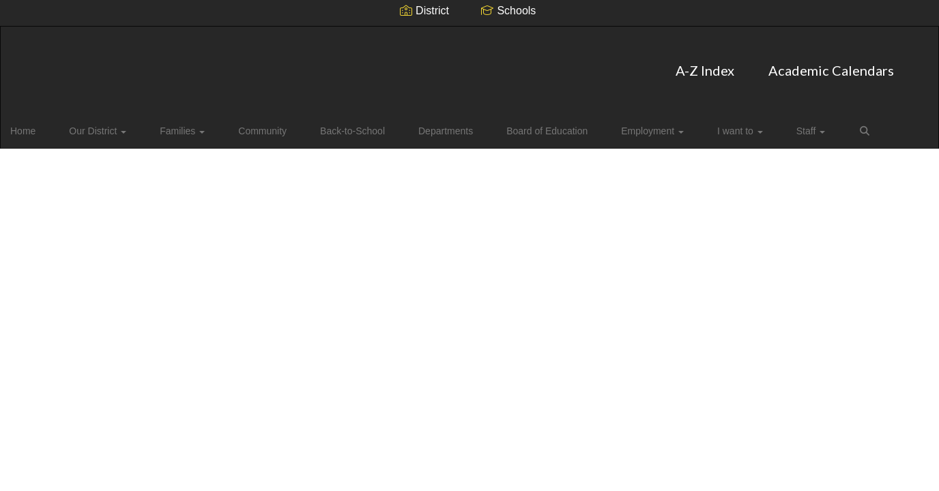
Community (244, 125)
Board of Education (490, 125)
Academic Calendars (506, 63)
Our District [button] (105, 125)
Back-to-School (321, 125)
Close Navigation (819, 130)
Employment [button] (582, 125)
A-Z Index (380, 63)
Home (44, 125)
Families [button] (177, 125)
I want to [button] (657, 125)
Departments (402, 125)
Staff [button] (715, 125)
